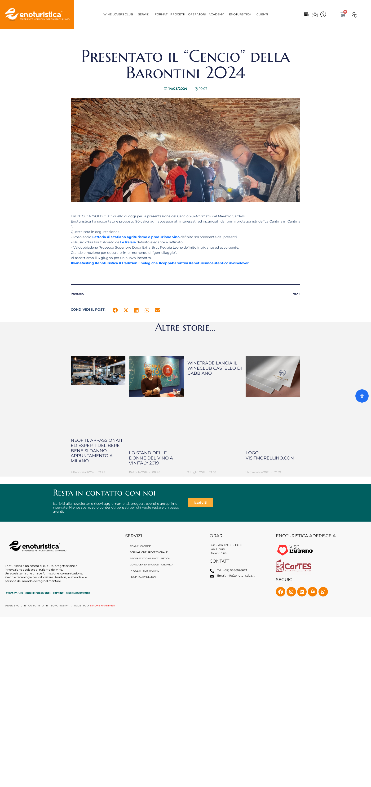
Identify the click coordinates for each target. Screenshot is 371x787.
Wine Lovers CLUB (118, 14)
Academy (216, 14)
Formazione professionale (149, 552)
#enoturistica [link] (106, 263)
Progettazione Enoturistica (150, 558)
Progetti (177, 14)
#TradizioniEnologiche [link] (138, 263)
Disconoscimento (78, 593)
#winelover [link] (239, 263)
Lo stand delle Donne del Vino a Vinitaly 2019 (151, 458)
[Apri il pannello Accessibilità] (362, 396)
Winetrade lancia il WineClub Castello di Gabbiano (214, 368)
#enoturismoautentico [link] (208, 263)
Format (161, 14)
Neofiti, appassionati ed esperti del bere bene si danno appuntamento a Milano (96, 450)
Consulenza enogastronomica (151, 564)
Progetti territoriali (144, 571)
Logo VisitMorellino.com (270, 455)
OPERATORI (197, 14)
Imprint (58, 593)
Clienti (262, 14)
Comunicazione (140, 546)
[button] (119, 14)
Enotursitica (240, 14)
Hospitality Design (143, 577)
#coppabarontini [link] (173, 263)
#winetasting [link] (82, 263)
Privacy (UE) (14, 593)
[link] (136, 237)
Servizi (144, 14)
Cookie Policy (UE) (38, 593)
